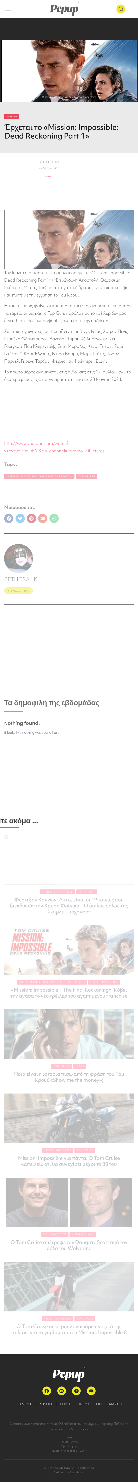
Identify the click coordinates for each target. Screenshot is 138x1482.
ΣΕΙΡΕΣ (65, 1404)
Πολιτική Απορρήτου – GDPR (69, 1450)
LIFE (99, 1404)
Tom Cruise (86, 476)
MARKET (115, 1404)
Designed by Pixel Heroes (69, 1472)
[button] (8, 518)
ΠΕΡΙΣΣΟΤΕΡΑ (18, 590)
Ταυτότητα (69, 1437)
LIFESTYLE (24, 1404)
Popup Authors (69, 1441)
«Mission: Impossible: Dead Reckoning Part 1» (39, 476)
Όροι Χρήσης (69, 1446)
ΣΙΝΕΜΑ (11, 116)
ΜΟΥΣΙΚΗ (46, 1404)
